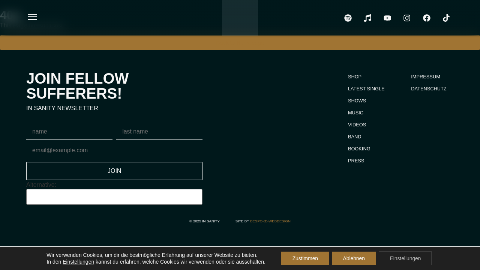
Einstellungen (77, 262)
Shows (356, 101)
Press (355, 161)
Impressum (425, 77)
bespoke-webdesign (270, 221)
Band (354, 137)
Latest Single (365, 89)
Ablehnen (354, 258)
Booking (358, 149)
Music (355, 113)
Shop (354, 77)
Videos (356, 125)
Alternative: (41, 185)
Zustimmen (304, 258)
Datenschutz (428, 89)
